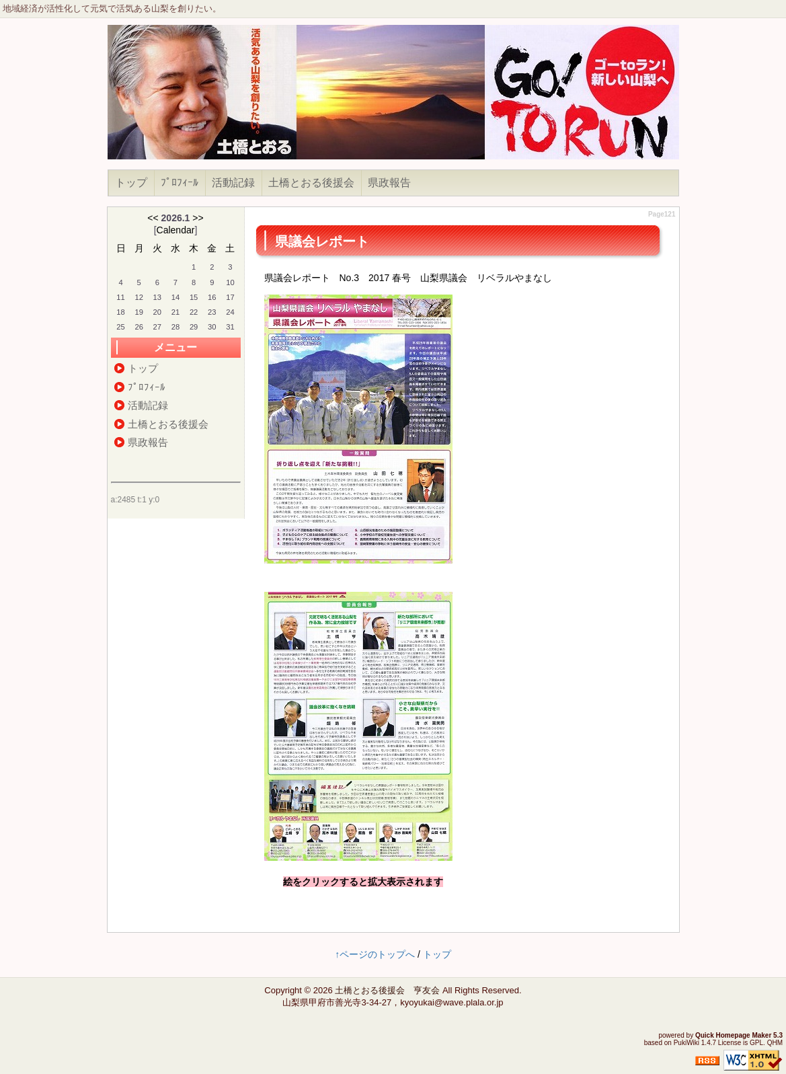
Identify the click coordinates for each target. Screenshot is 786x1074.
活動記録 (233, 182)
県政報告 (389, 182)
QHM (775, 1042)
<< (152, 218)
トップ (131, 182)
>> (197, 218)
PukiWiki (686, 1042)
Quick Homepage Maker (733, 1035)
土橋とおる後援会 (311, 182)
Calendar (176, 230)
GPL (756, 1042)
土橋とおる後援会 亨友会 (387, 990)
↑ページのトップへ (375, 954)
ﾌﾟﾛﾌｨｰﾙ (179, 182)
